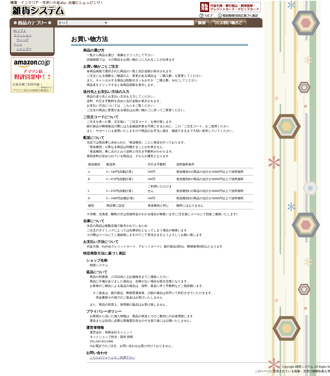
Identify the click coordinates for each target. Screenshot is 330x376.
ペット (18, 44)
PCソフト (19, 31)
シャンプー (24, 49)
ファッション (22, 35)
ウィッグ (22, 40)
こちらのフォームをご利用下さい (112, 357)
